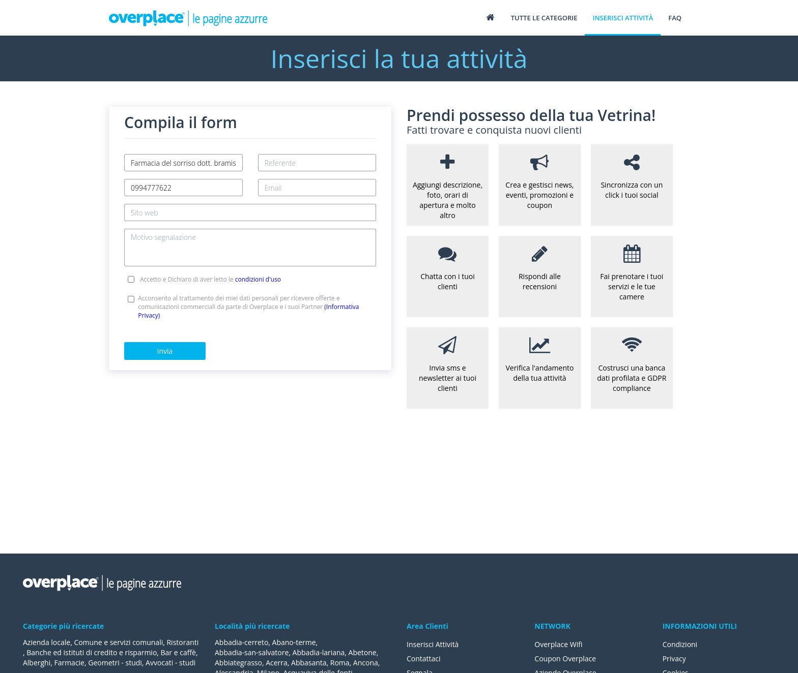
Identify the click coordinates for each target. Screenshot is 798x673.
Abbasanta (309, 662)
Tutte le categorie (544, 17)
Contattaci (424, 658)
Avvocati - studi (170, 662)
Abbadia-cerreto (241, 642)
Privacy (674, 658)
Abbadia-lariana (319, 652)
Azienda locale (46, 642)
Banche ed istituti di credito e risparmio (91, 652)
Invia (165, 351)
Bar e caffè (178, 652)
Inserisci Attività (433, 644)
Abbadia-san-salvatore (252, 652)
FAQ (674, 17)
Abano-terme (294, 642)
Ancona (365, 662)
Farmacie (69, 662)
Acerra (277, 662)
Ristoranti (183, 642)
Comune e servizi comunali (118, 642)
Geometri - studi (115, 662)
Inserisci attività (622, 17)
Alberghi (36, 662)
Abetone (363, 652)
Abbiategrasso (238, 662)
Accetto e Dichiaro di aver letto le (210, 279)
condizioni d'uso (258, 279)
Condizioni (680, 644)
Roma (340, 662)
